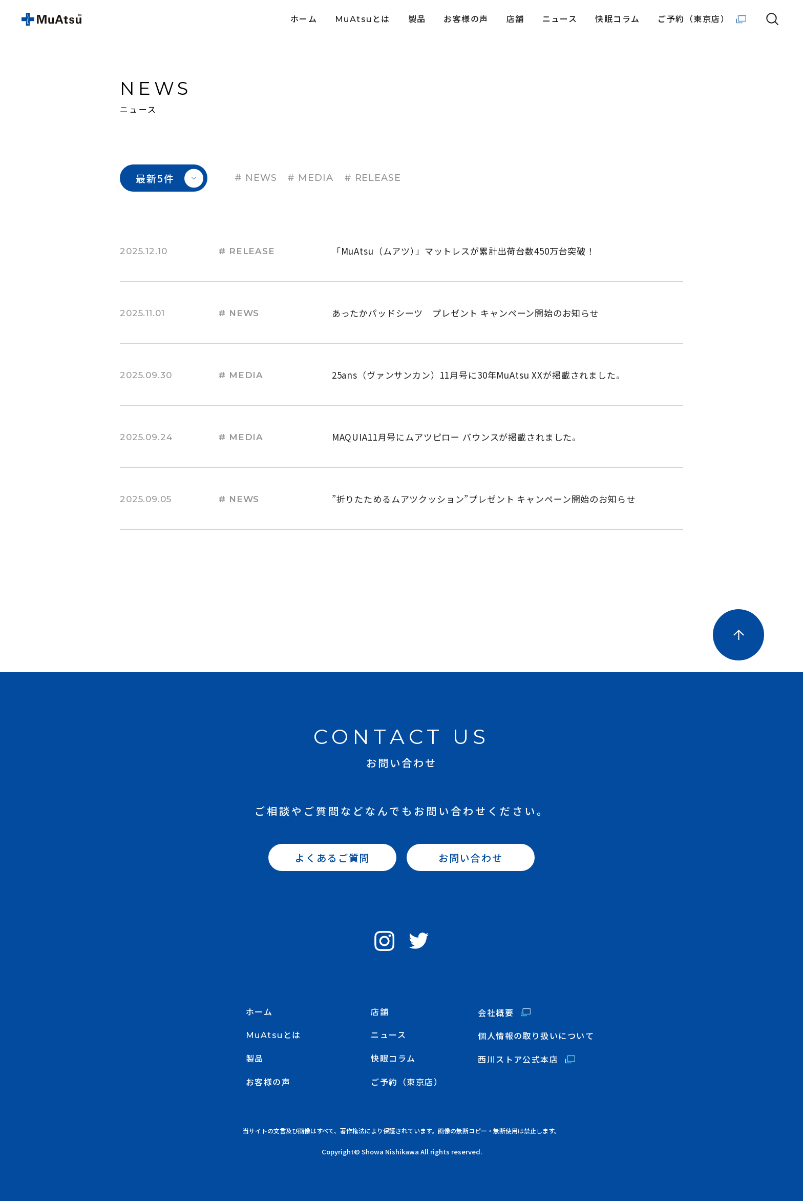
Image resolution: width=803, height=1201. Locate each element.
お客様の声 (465, 19)
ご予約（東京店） (693, 19)
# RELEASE (372, 177)
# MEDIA (310, 177)
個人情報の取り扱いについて (536, 1035)
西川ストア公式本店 (518, 1059)
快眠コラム (617, 19)
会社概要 (496, 1012)
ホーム (303, 19)
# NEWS (256, 177)
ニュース (560, 19)
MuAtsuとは (362, 19)
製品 (417, 19)
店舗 (515, 19)
